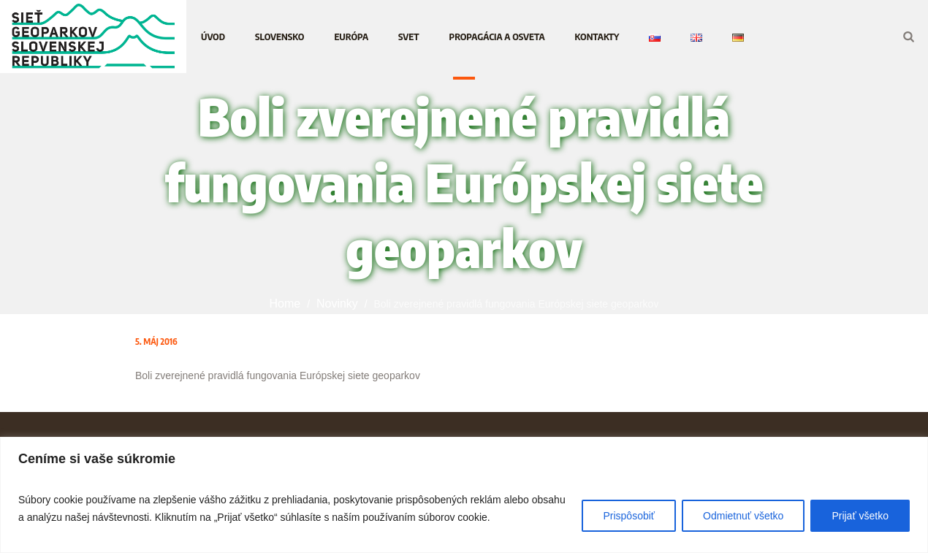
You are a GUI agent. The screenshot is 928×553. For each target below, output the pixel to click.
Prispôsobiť (629, 516)
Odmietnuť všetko (743, 516)
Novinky (337, 303)
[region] (464, 495)
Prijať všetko (860, 516)
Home (285, 303)
